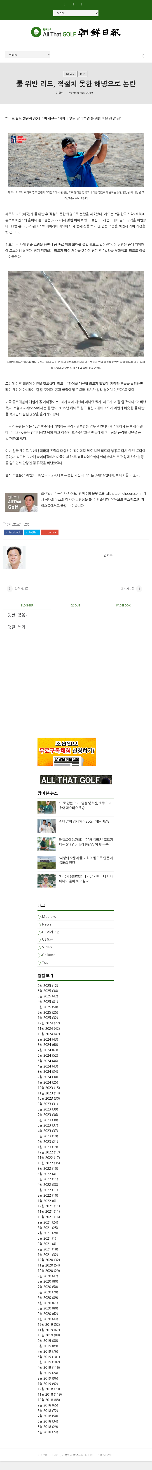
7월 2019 (44, 1359)
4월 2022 (44, 1193)
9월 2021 (44, 1230)
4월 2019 (44, 1376)
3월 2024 (44, 1080)
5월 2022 (44, 1187)
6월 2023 (44, 1128)
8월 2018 (44, 1419)
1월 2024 (44, 1091)
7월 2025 (44, 994)
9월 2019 (44, 1349)
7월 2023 (44, 1123)
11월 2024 (45, 1037)
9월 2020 (44, 1284)
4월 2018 (44, 1440)
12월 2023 (45, 1096)
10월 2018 (45, 1408)
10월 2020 (45, 1279)
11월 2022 (45, 1166)
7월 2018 (44, 1424)
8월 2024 (44, 1053)
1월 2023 (44, 1155)
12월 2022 (45, 1160)
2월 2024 (44, 1085)
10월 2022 (45, 1171)
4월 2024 (44, 1074)
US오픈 (47, 948)
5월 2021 (44, 1247)
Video (47, 955)
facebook (13, 537)
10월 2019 (45, 1343)
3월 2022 (44, 1198)
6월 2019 (44, 1365)
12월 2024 (45, 1031)
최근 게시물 (21, 596)
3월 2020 (44, 1317)
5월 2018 (44, 1435)
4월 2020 (44, 1311)
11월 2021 (45, 1220)
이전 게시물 (127, 596)
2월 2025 (44, 1021)
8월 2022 (44, 1177)
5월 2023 (44, 1134)
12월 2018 (45, 1397)
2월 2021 (44, 1257)
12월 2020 (45, 1268)
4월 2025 (44, 1010)
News (70, 77)
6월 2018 (44, 1430)
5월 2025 (44, 1004)
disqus (75, 614)
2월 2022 (44, 1203)
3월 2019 (44, 1381)
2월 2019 (44, 1386)
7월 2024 (44, 1058)
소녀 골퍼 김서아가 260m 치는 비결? (84, 830)
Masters (49, 925)
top (82, 77)
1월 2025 (44, 1026)
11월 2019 (45, 1338)
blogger (27, 614)
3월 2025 (44, 1015)
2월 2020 (44, 1322)
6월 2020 (44, 1300)
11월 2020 (45, 1274)
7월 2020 (44, 1295)
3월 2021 (44, 1252)
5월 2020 (44, 1306)
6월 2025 (44, 999)
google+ (49, 537)
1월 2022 (44, 1209)
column (49, 963)
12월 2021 (45, 1214)
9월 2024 (44, 1047)
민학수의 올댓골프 (72, 1463)
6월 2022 (44, 1182)
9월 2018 (44, 1413)
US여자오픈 (51, 940)
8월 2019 (44, 1354)
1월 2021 (44, 1263)
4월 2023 (44, 1139)
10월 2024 (45, 1042)
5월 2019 (44, 1370)
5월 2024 (44, 1069)
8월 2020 (44, 1290)
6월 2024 (44, 1064)
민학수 (59, 97)
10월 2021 (45, 1225)
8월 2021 (44, 1236)
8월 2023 (44, 1118)
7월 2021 (44, 1241)
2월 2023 (44, 1150)
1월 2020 (44, 1327)
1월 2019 (44, 1392)
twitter (31, 537)
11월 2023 (45, 1101)
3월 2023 (44, 1144)
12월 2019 (45, 1333)
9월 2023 (44, 1112)
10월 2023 (45, 1107)
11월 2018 (45, 1403)
